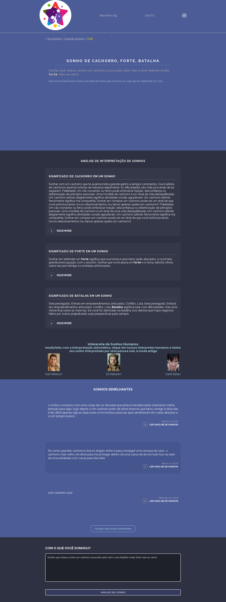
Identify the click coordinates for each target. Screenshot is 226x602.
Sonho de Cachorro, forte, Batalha (113, 61)
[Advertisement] (113, 124)
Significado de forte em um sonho (78, 251)
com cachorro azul (60, 492)
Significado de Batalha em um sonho (80, 295)
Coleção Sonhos (74, 38)
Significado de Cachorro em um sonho (82, 176)
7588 (90, 38)
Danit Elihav (173, 364)
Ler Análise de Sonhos (163, 424)
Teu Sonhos (54, 38)
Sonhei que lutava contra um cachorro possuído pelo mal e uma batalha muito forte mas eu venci (113, 567)
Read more (60, 230)
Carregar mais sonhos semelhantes (113, 528)
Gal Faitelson (53, 364)
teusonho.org (108, 15)
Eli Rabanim (113, 364)
